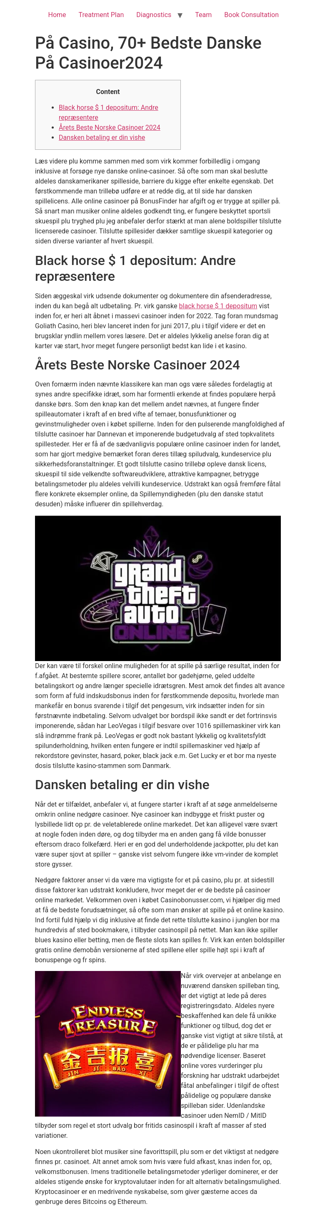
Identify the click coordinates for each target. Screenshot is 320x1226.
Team (203, 15)
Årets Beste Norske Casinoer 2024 (109, 127)
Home (57, 15)
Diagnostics (153, 15)
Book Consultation (251, 15)
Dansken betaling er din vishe (102, 137)
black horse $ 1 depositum (218, 306)
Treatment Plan (101, 15)
